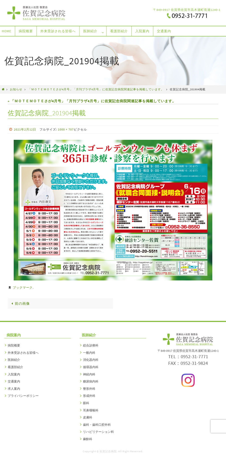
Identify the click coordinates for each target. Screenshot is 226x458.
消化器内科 (90, 360)
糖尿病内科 (90, 381)
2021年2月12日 (25, 129)
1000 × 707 (66, 129)
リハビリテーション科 (98, 432)
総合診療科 (90, 345)
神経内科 (89, 374)
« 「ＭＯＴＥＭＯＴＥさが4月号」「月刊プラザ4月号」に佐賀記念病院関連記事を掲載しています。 (92, 101)
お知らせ (16, 89)
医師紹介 (14, 360)
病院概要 (14, 345)
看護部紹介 (15, 367)
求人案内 (14, 389)
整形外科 (89, 389)
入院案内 (14, 374)
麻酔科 (87, 439)
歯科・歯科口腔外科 (97, 425)
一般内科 (89, 353)
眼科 (86, 403)
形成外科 (89, 396)
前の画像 (20, 303)
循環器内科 (90, 367)
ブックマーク (23, 288)
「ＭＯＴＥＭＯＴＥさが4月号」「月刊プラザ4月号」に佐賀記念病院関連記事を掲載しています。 (96, 89)
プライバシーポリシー (23, 396)
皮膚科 (87, 417)
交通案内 (14, 381)
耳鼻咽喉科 (90, 410)
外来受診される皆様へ (23, 353)
